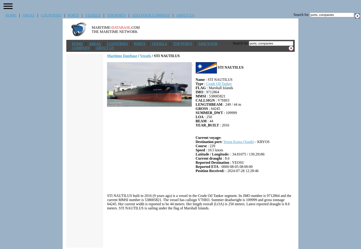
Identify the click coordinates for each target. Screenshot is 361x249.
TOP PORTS (116, 15)
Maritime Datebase (122, 56)
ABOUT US (185, 15)
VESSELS (93, 15)
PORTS (73, 15)
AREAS (28, 15)
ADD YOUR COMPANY (151, 15)
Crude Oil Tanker (219, 84)
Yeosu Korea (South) (238, 142)
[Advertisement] (201, 229)
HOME (11, 15)
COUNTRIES (51, 15)
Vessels (145, 56)
